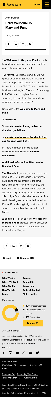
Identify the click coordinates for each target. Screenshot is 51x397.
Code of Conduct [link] (31, 290)
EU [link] (40, 365)
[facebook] (8, 44)
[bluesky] (30, 44)
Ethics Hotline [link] (30, 294)
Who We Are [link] (8, 278)
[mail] (23, 44)
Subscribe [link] (30, 343)
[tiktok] (23, 352)
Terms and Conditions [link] (11, 377)
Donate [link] (36, 4)
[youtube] (17, 352)
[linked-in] (16, 44)
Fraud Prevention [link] (30, 377)
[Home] (11, 4)
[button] (33, 323)
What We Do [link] (8, 286)
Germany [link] (23, 365)
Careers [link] (26, 278)
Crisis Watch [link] (11, 272)
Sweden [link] (33, 365)
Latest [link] (5, 294)
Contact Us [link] (28, 282)
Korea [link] (4, 368)
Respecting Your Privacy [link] (27, 374)
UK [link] (15, 365)
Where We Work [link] (10, 282)
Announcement (12, 17)
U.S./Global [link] (7, 365)
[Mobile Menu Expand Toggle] (46, 4)
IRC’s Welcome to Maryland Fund (18, 25)
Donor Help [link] (28, 286)
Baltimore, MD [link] (25, 257)
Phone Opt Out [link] (8, 374)
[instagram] (10, 352)
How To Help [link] (8, 290)
